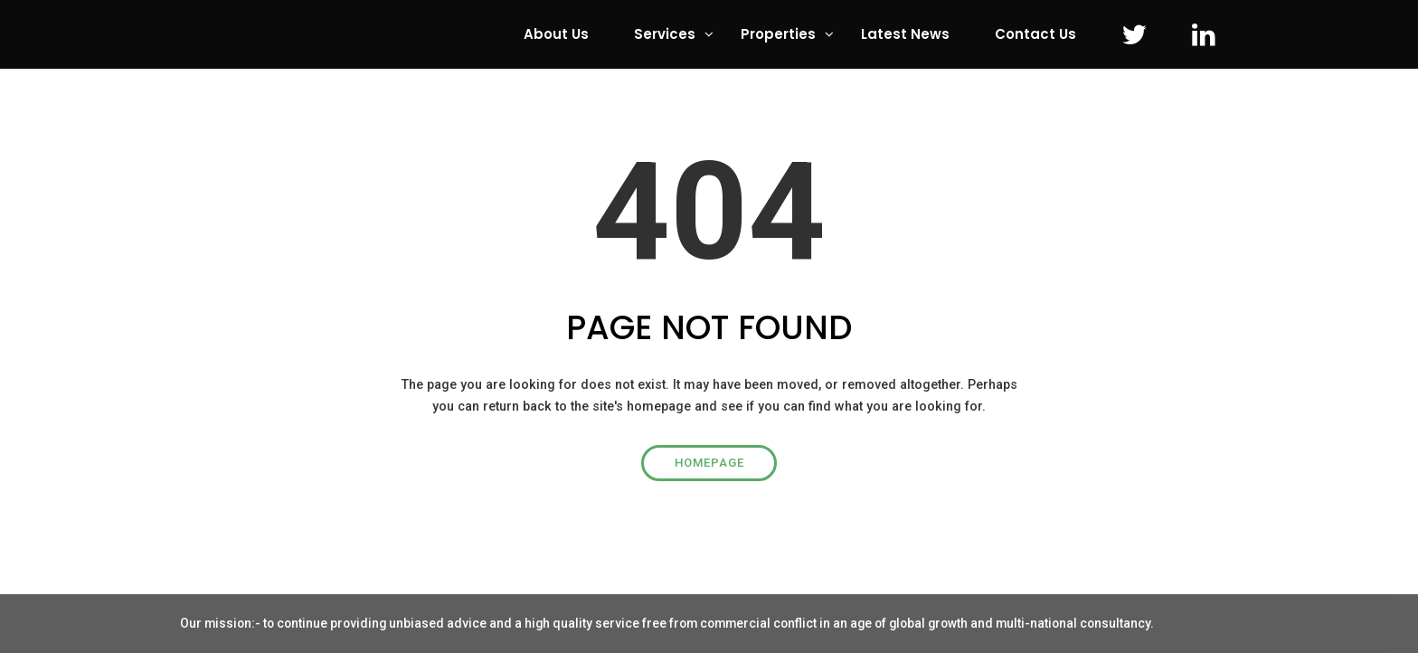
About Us (556, 33)
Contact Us (1035, 33)
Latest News (905, 33)
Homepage (709, 462)
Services (664, 33)
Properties (778, 33)
